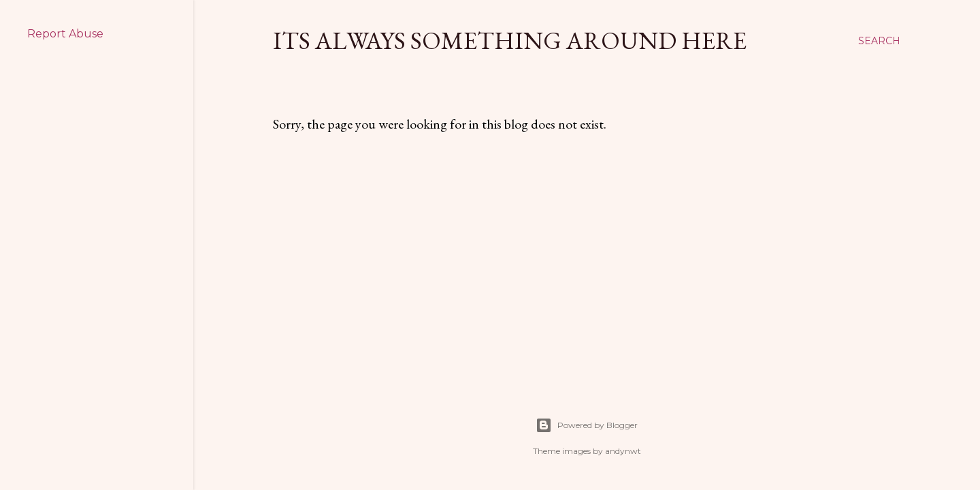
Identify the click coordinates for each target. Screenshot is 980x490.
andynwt (623, 451)
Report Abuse (65, 33)
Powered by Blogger (587, 425)
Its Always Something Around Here (510, 40)
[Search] (879, 40)
